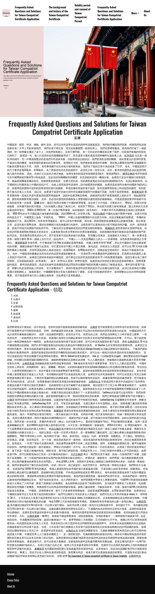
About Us (147, 13)
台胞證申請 (135, 556)
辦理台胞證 (129, 173)
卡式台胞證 (77, 454)
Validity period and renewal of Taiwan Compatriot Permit (82, 13)
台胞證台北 (95, 381)
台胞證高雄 (28, 363)
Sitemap (10, 574)
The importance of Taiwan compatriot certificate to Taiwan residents (97, 556)
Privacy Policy (13, 580)
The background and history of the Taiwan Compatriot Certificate (59, 13)
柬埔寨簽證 (138, 192)
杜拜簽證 (129, 155)
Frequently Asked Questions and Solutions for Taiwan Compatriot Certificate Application (28, 13)
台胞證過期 (33, 516)
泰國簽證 (110, 228)
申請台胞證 (99, 213)
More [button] (134, 13)
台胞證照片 (133, 341)
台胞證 (93, 327)
